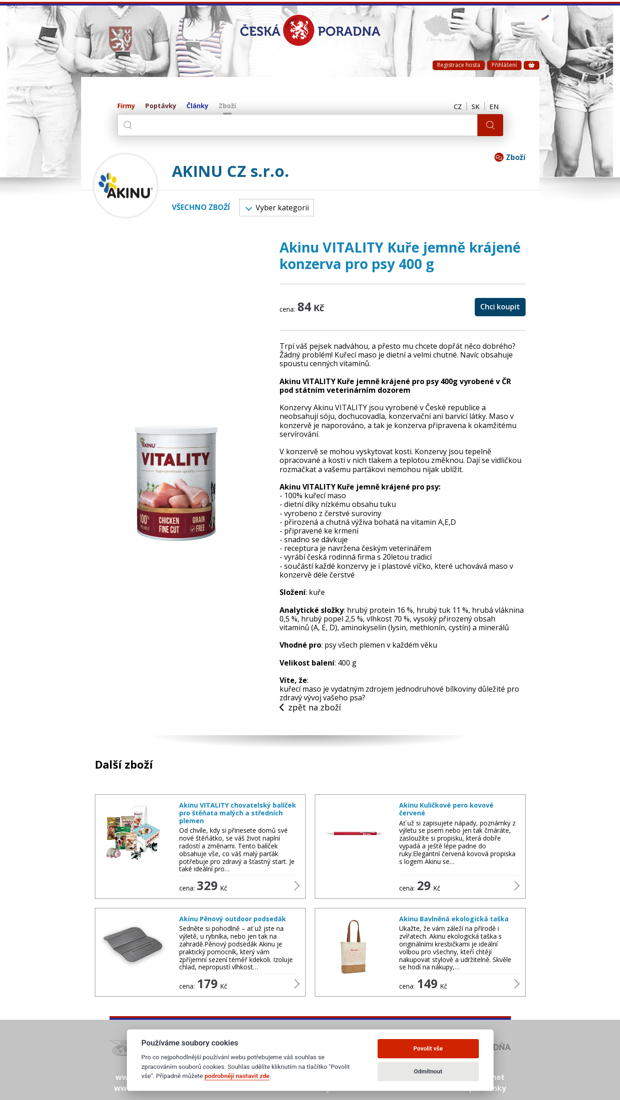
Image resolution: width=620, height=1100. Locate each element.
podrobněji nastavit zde (236, 1075)
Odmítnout (428, 1071)
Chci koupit (500, 307)
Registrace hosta (458, 65)
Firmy (126, 106)
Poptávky (160, 106)
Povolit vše (428, 1048)
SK (476, 106)
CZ (458, 106)
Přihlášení (504, 65)
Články (197, 106)
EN (494, 106)
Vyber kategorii (276, 208)
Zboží (227, 106)
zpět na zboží (310, 708)
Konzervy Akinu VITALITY (323, 407)
